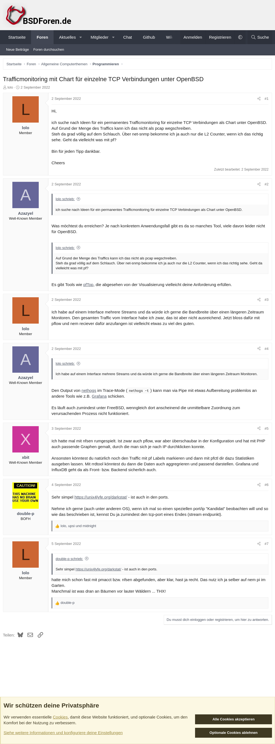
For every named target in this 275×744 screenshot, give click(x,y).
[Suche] (260, 37)
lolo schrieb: (66, 206)
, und (79, 533)
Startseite (17, 37)
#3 (265, 306)
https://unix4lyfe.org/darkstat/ (102, 504)
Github (149, 37)
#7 (265, 551)
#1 (265, 100)
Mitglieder (100, 37)
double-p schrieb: (70, 566)
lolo (11, 88)
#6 (265, 492)
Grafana (100, 403)
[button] (80, 37)
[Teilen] (258, 100)
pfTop (90, 291)
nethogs (90, 397)
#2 (265, 191)
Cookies (60, 717)
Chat (127, 37)
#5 (265, 435)
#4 (265, 355)
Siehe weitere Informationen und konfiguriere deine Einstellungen (63, 732)
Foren (42, 37)
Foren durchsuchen (48, 49)
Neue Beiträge (17, 49)
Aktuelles (67, 37)
